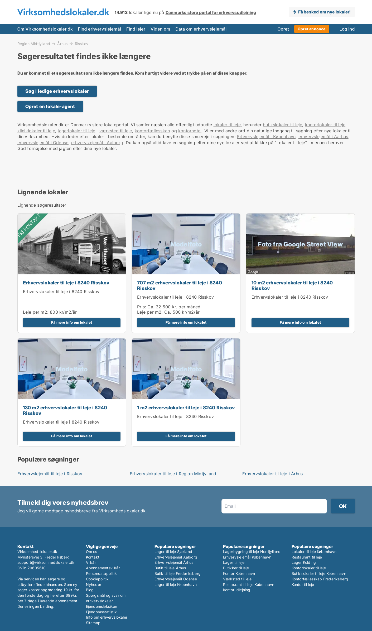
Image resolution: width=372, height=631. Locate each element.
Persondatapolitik (101, 573)
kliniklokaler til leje (36, 130)
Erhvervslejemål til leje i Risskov (50, 473)
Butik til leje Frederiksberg (177, 573)
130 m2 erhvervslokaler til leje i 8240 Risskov (65, 410)
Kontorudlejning (236, 590)
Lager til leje (234, 562)
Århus (62, 43)
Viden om (160, 29)
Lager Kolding (304, 562)
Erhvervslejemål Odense (175, 579)
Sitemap (93, 622)
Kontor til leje (303, 584)
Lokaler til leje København (314, 551)
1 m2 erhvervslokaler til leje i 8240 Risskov (186, 407)
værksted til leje (115, 130)
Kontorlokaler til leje (309, 568)
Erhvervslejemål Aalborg (175, 557)
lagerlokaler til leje (76, 130)
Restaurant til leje (307, 557)
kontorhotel (189, 130)
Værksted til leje (237, 579)
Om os (91, 551)
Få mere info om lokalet (71, 322)
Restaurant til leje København (248, 584)
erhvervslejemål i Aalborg (97, 142)
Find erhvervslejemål (99, 29)
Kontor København (239, 573)
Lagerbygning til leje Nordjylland (252, 551)
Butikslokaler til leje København (319, 573)
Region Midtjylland (33, 43)
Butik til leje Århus (170, 568)
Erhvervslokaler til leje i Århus (272, 473)
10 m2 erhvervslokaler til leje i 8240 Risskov (292, 285)
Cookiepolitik (97, 579)
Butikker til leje (236, 568)
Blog (90, 590)
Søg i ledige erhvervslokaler (57, 91)
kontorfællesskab (152, 130)
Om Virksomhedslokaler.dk (45, 29)
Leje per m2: (36, 312)
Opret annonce (312, 29)
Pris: (142, 306)
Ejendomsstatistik (101, 612)
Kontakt (92, 557)
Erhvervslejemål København (247, 557)
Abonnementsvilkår (103, 568)
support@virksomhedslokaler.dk (46, 562)
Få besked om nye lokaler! (324, 11)
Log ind (347, 29)
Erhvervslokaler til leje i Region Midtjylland (173, 473)
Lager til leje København (175, 584)
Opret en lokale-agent (50, 106)
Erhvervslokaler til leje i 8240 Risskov (66, 282)
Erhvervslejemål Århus (174, 562)
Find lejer (135, 29)
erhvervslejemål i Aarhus (323, 136)
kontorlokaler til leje (325, 124)
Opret (283, 29)
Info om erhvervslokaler (107, 617)
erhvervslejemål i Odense (43, 142)
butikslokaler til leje (282, 124)
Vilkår (91, 562)
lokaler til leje (227, 124)
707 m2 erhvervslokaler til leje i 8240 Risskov (179, 285)
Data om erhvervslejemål (200, 29)
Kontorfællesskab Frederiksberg (320, 579)
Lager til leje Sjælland (173, 551)
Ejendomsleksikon (101, 606)
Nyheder (93, 584)
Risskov (81, 44)
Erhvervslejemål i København (266, 136)
